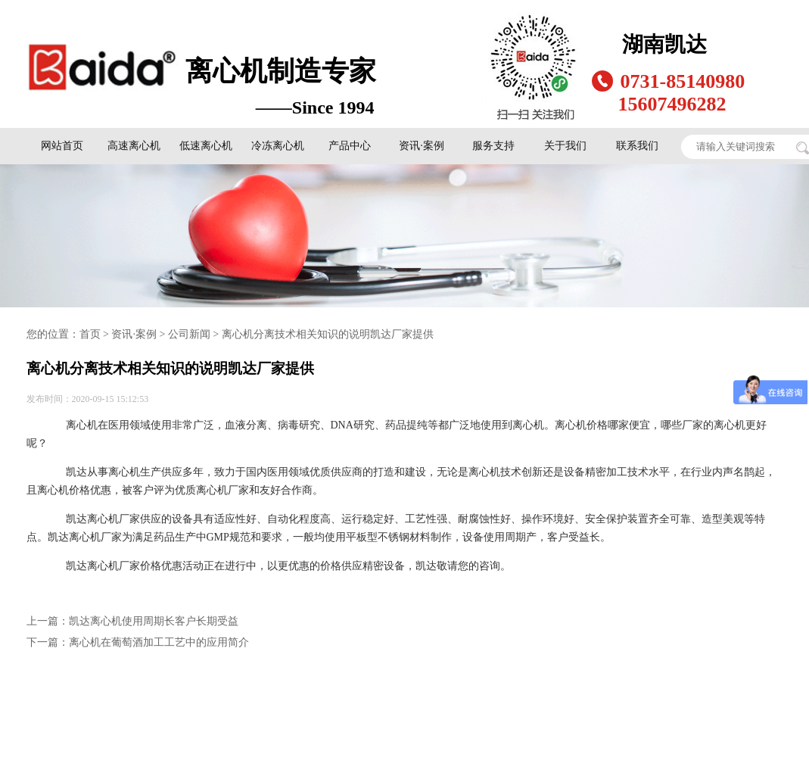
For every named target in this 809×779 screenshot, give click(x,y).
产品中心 (349, 145)
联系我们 (637, 145)
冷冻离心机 (277, 145)
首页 (90, 334)
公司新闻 (189, 334)
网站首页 (62, 145)
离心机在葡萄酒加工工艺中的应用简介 (159, 642)
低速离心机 (205, 145)
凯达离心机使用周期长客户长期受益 (153, 621)
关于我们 (565, 145)
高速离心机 (133, 145)
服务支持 (493, 145)
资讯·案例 (421, 145)
